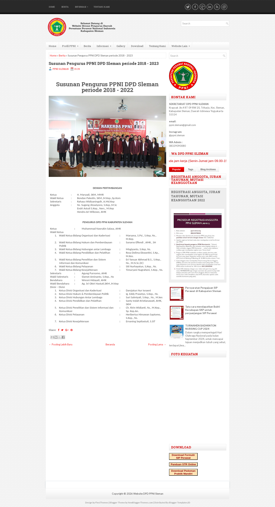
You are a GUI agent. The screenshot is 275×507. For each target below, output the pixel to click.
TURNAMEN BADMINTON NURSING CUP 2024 (200, 327)
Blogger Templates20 (179, 502)
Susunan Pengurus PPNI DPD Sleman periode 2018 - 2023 (104, 63)
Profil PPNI (71, 45)
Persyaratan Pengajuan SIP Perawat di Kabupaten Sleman (203, 289)
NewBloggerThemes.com (140, 502)
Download (137, 46)
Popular (176, 169)
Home (52, 6)
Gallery (120, 46)
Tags (190, 169)
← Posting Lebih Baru (60, 344)
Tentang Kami (102, 6)
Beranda (110, 344)
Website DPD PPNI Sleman (148, 493)
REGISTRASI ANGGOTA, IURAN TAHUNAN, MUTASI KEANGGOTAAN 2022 (195, 196)
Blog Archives (208, 169)
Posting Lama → (157, 344)
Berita (65, 6)
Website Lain (181, 45)
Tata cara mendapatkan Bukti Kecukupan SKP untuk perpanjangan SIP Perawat (202, 310)
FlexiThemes (101, 502)
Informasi (82, 6)
